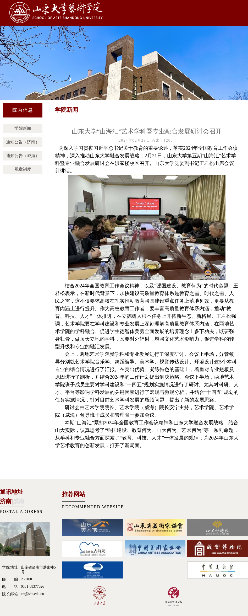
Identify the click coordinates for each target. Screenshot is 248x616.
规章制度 (22, 169)
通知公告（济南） (23, 142)
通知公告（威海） (23, 155)
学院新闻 (22, 128)
